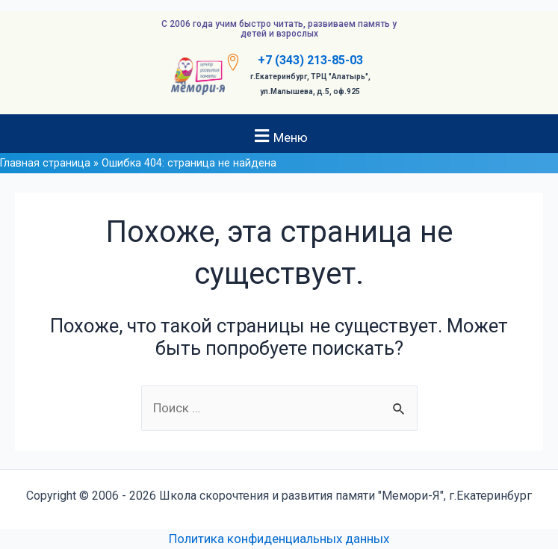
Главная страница (45, 163)
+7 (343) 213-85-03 (310, 60)
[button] (279, 135)
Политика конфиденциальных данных (279, 538)
